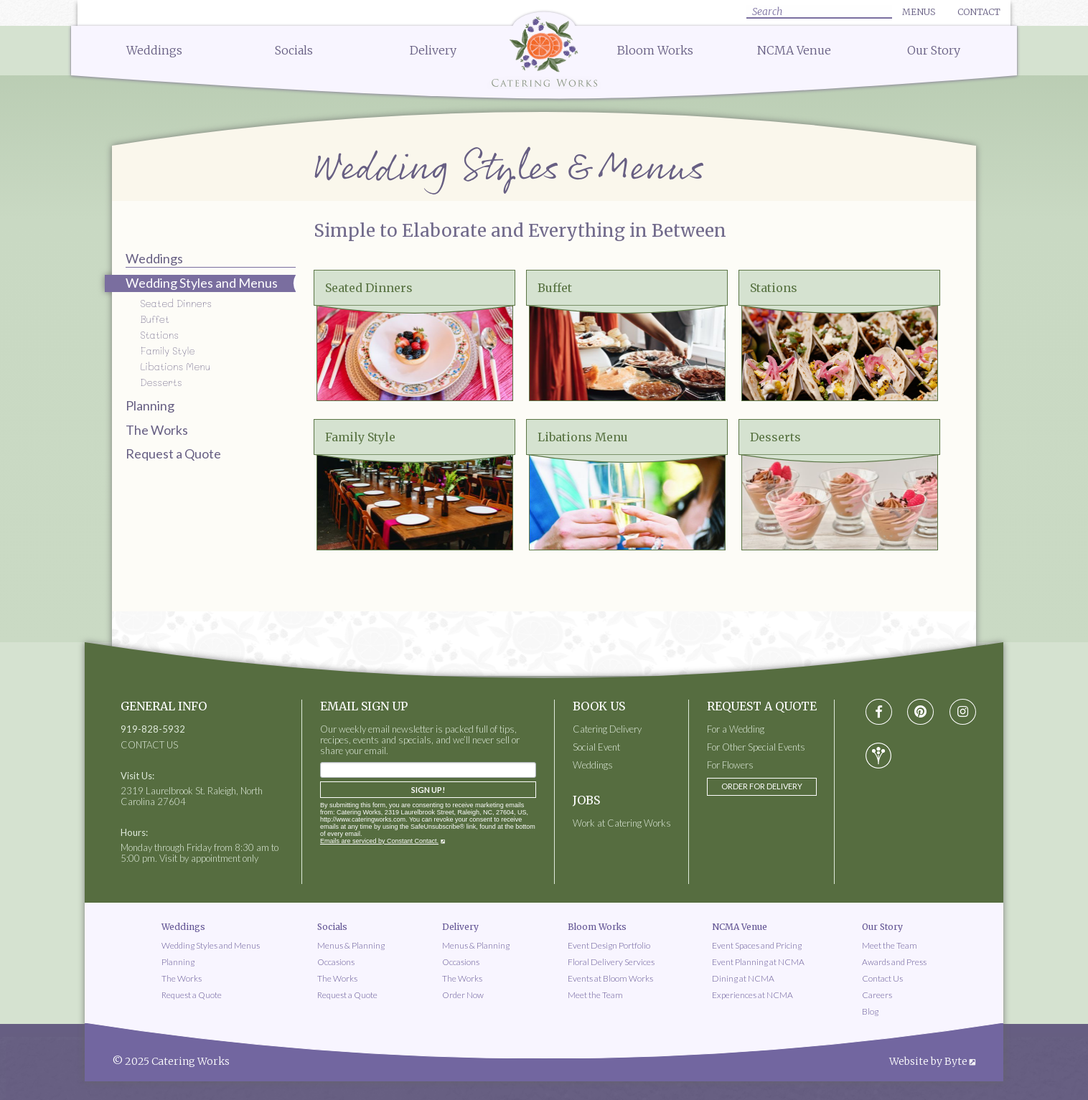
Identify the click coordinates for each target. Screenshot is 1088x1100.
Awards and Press (894, 962)
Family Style (167, 350)
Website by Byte (928, 1061)
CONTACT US (149, 745)
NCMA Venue (794, 50)
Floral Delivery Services (611, 962)
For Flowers (730, 765)
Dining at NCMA (743, 978)
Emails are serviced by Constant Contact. (379, 841)
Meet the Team (595, 995)
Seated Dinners (176, 303)
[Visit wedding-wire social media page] (878, 755)
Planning (150, 405)
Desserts (161, 382)
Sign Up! (428, 789)
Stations (159, 335)
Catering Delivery (607, 729)
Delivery (433, 50)
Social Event (596, 747)
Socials (294, 50)
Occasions (336, 962)
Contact (978, 11)
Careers (877, 995)
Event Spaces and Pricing (757, 945)
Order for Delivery (761, 786)
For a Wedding (735, 729)
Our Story (933, 50)
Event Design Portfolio (609, 945)
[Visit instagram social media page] (962, 712)
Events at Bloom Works (610, 978)
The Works (157, 430)
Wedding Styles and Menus (210, 945)
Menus (918, 11)
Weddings (154, 50)
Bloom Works (655, 50)
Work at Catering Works (622, 823)
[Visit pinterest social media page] (920, 712)
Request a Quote (173, 453)
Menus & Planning (351, 945)
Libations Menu (175, 366)
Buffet (154, 319)
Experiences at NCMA (752, 995)
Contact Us (882, 978)
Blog (870, 1011)
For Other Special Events (756, 747)
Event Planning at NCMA (758, 962)
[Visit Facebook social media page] (878, 712)
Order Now (463, 995)
